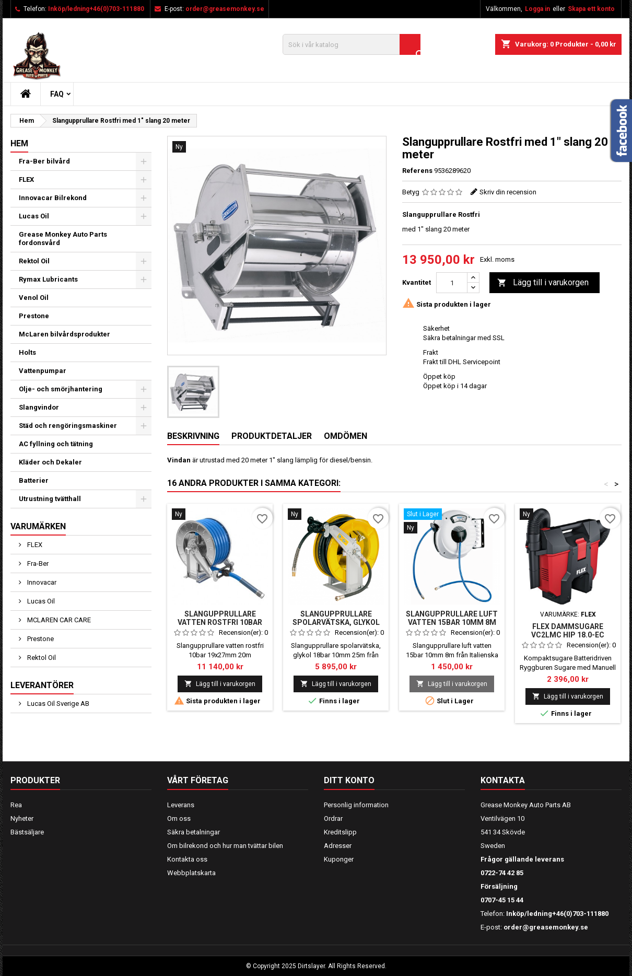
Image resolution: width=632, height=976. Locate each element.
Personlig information (356, 805)
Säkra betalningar (193, 832)
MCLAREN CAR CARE (58, 620)
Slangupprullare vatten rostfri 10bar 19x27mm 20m (220, 622)
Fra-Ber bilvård (44, 161)
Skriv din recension (507, 192)
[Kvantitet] (451, 282)
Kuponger (339, 859)
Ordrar (333, 818)
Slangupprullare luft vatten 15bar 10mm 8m (452, 618)
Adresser (338, 846)
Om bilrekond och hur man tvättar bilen (225, 846)
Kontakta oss (187, 859)
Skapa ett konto (591, 9)
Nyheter (21, 818)
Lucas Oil (34, 216)
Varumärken (38, 526)
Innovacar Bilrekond (53, 198)
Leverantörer (42, 685)
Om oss (179, 818)
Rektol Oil (34, 261)
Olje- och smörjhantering (60, 389)
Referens (417, 171)
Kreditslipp (340, 832)
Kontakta (503, 780)
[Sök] (351, 44)
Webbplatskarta (191, 873)
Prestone (34, 316)
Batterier (34, 480)
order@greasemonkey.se (224, 9)
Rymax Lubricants (48, 279)
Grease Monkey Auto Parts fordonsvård (63, 238)
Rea (16, 805)
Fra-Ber (37, 563)
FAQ (57, 94)
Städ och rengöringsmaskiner (68, 425)
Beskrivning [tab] (193, 436)
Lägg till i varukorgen (543, 282)
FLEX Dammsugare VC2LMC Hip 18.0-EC (567, 630)
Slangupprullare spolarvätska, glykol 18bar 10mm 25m (336, 622)
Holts (27, 352)
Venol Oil (34, 297)
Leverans (180, 805)
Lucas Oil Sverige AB (57, 703)
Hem (19, 143)
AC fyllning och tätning (56, 444)
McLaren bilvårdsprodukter (64, 334)
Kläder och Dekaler (50, 462)
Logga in (537, 9)
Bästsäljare (27, 832)
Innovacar (41, 582)
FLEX (26, 179)
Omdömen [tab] (345, 436)
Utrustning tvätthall (50, 499)
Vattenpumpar (42, 371)
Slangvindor (39, 407)
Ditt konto (349, 780)
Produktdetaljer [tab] (271, 436)
